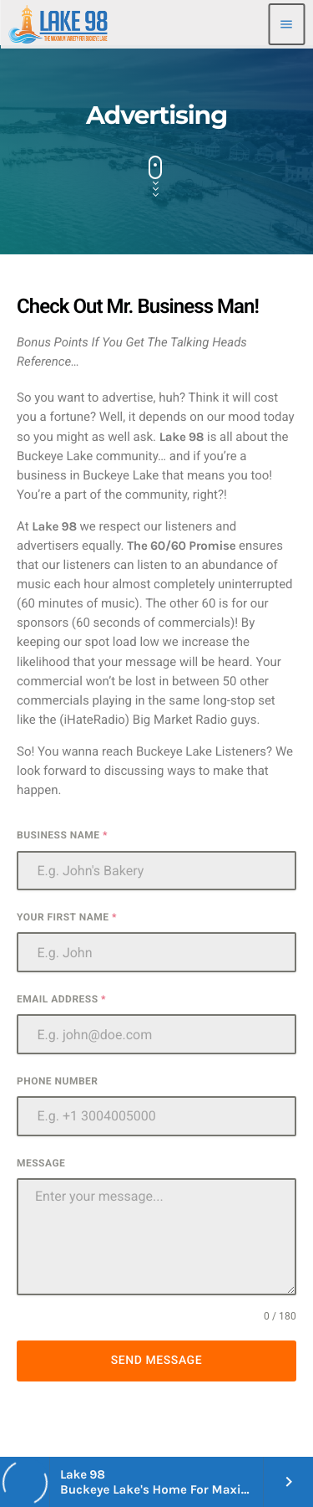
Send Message (156, 1360)
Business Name (62, 835)
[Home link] (58, 24)
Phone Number (57, 1081)
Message (41, 1163)
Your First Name (67, 917)
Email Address (61, 999)
